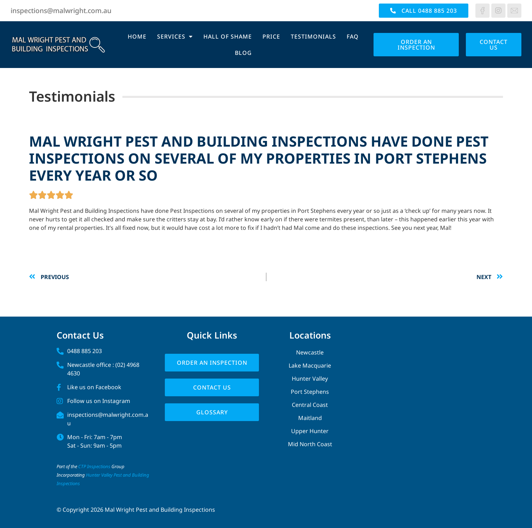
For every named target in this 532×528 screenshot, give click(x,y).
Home (137, 36)
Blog (243, 53)
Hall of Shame (227, 36)
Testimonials (313, 36)
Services (175, 36)
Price (271, 36)
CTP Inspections (94, 466)
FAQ (353, 36)
